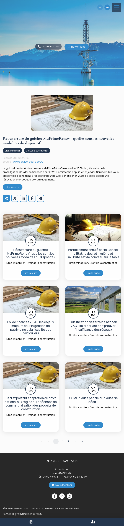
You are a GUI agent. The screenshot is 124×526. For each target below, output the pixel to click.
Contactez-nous (36, 508)
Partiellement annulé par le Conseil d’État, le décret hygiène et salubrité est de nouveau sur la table (93, 253)
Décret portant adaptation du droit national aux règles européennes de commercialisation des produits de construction (31, 403)
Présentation (7, 508)
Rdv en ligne (78, 46)
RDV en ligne (31, 522)
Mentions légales (72, 508)
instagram (69, 496)
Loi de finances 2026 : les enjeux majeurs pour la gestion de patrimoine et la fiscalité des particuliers (30, 327)
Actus (26, 508)
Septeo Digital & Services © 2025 (22, 514)
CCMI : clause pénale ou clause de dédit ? (93, 400)
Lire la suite (12, 187)
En (107, 7)
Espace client (93, 522)
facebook (54, 496)
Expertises (18, 508)
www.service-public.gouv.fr (29, 161)
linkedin (62, 496)
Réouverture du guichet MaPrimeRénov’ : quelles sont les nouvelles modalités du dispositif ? (30, 253)
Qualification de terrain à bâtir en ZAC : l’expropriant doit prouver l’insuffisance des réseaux (93, 325)
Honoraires (49, 508)
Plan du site (59, 508)
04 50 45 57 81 (50, 46)
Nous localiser (63, 485)
